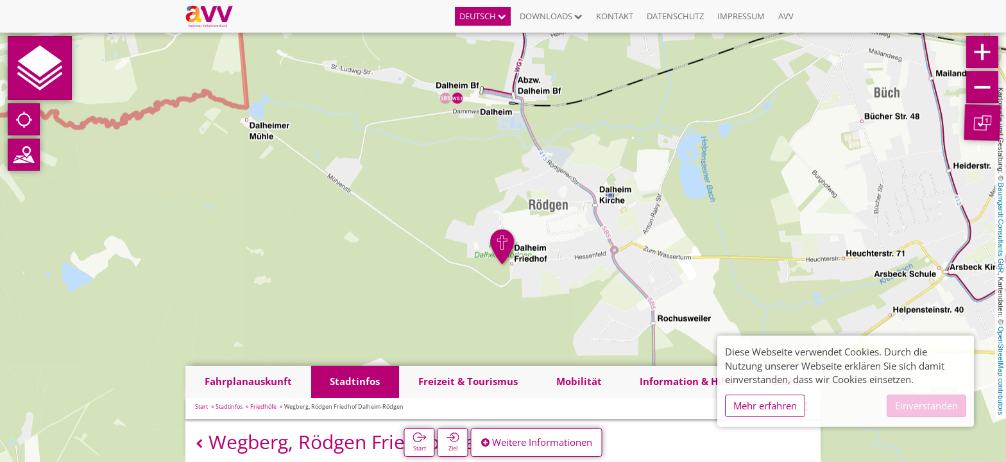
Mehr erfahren (765, 405)
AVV (786, 16)
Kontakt (614, 16)
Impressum (741, 16)
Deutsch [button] (482, 16)
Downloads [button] (551, 16)
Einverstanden (926, 405)
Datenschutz (675, 16)
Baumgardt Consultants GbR (1001, 228)
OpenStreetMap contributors (1001, 371)
